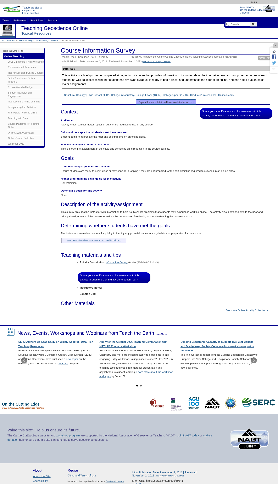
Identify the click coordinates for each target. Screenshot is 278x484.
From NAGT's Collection (251, 10)
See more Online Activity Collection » (247, 310)
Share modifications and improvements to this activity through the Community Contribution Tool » (231, 113)
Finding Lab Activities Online (22, 112)
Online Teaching (25, 40)
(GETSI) (63, 363)
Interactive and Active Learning (24, 101)
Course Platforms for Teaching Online (23, 126)
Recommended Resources (22, 67)
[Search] (237, 24)
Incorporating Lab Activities (22, 107)
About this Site (41, 476)
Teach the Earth (8, 40)
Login (254, 2)
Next (254, 360)
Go (253, 24)
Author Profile (265, 58)
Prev (24, 360)
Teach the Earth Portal (13, 51)
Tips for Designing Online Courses (25, 73)
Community (52, 20)
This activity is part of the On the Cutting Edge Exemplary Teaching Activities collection (183, 56)
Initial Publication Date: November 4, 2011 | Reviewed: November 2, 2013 (116, 61)
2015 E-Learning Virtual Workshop (26, 62)
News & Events (37, 20)
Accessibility (40, 480)
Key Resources (20, 20)
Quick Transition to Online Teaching (21, 80)
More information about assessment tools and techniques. (94, 240)
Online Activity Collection (46, 40)
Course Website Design (20, 87)
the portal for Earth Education (32, 10)
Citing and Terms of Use (82, 475)
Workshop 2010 (16, 143)
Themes (6, 20)
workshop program (68, 435)
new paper (72, 359)
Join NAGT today (188, 435)
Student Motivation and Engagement (20, 94)
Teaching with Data (18, 118)
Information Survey (117, 262)
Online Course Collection (21, 138)
